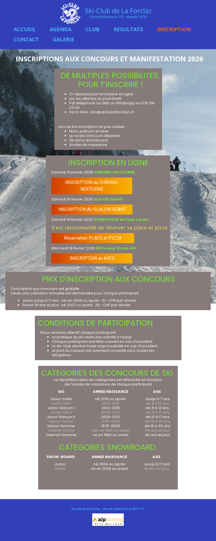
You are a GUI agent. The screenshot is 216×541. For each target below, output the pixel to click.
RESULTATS (128, 29)
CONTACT (26, 39)
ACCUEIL (25, 29)
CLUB (93, 29)
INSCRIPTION (174, 29)
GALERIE (63, 39)
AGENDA (60, 29)
